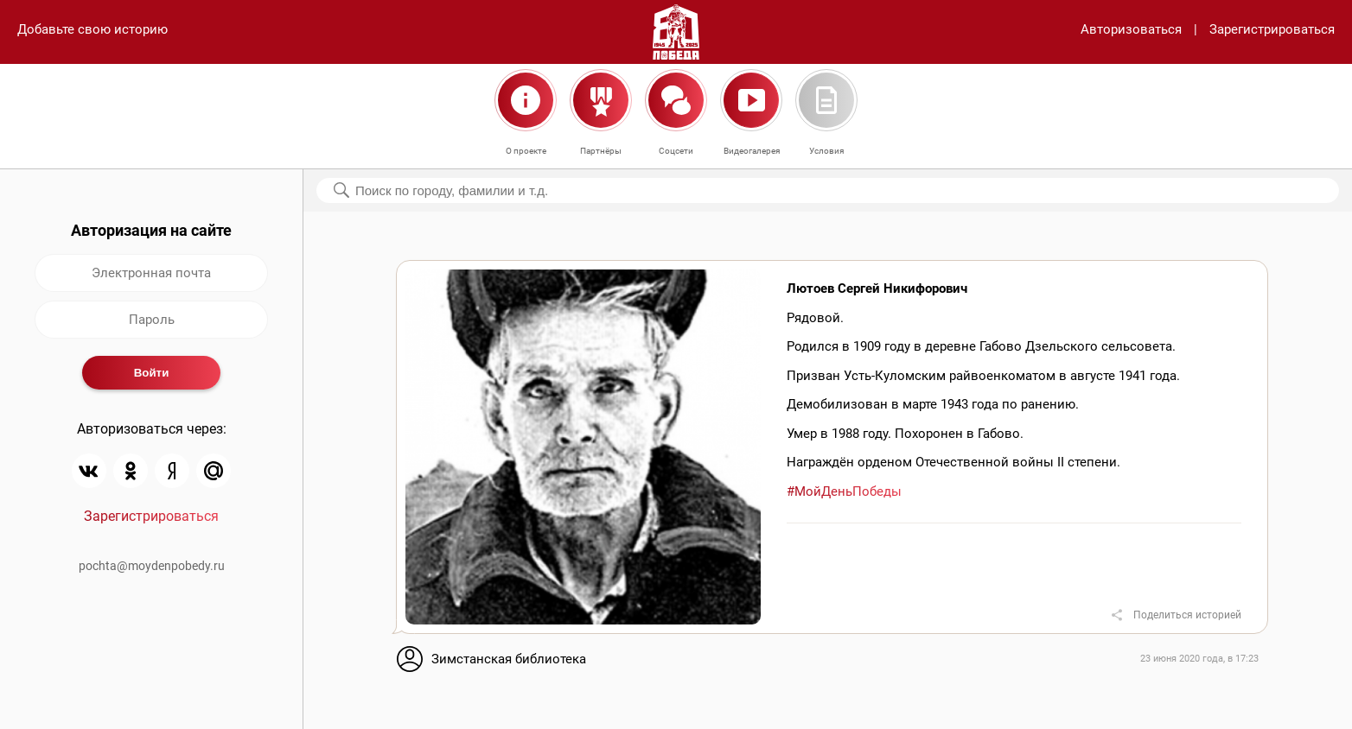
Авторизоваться (1131, 29)
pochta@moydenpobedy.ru (152, 566)
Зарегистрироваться (1272, 29)
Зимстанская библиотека (508, 659)
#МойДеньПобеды (844, 491)
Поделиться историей (1187, 615)
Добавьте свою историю (92, 29)
